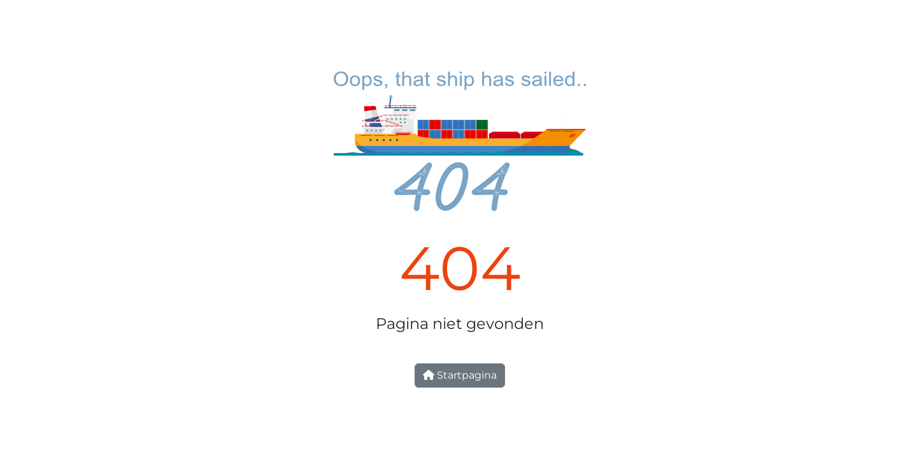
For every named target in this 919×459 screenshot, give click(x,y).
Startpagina (460, 375)
